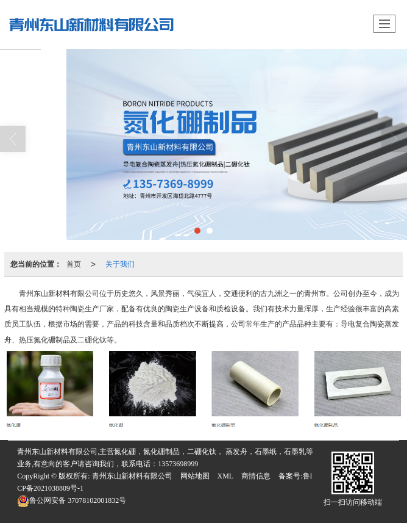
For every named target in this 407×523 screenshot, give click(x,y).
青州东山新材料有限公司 (132, 476)
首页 (73, 264)
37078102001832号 (71, 500)
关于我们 (120, 264)
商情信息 (256, 476)
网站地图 (195, 476)
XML (226, 476)
